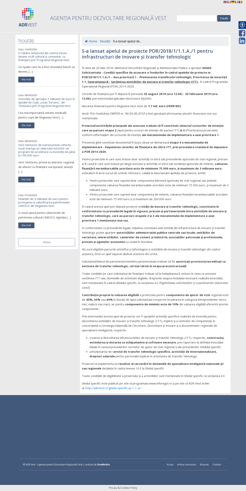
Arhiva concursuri (186, 464)
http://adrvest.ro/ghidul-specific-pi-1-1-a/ (113, 388)
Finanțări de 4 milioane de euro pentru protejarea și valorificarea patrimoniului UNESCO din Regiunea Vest (44, 202)
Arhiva (47, 242)
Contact (217, 464)
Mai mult (26, 79)
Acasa (170, 464)
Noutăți (105, 41)
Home (91, 41)
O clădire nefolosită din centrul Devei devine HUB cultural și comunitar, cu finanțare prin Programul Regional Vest (43, 56)
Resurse (204, 464)
